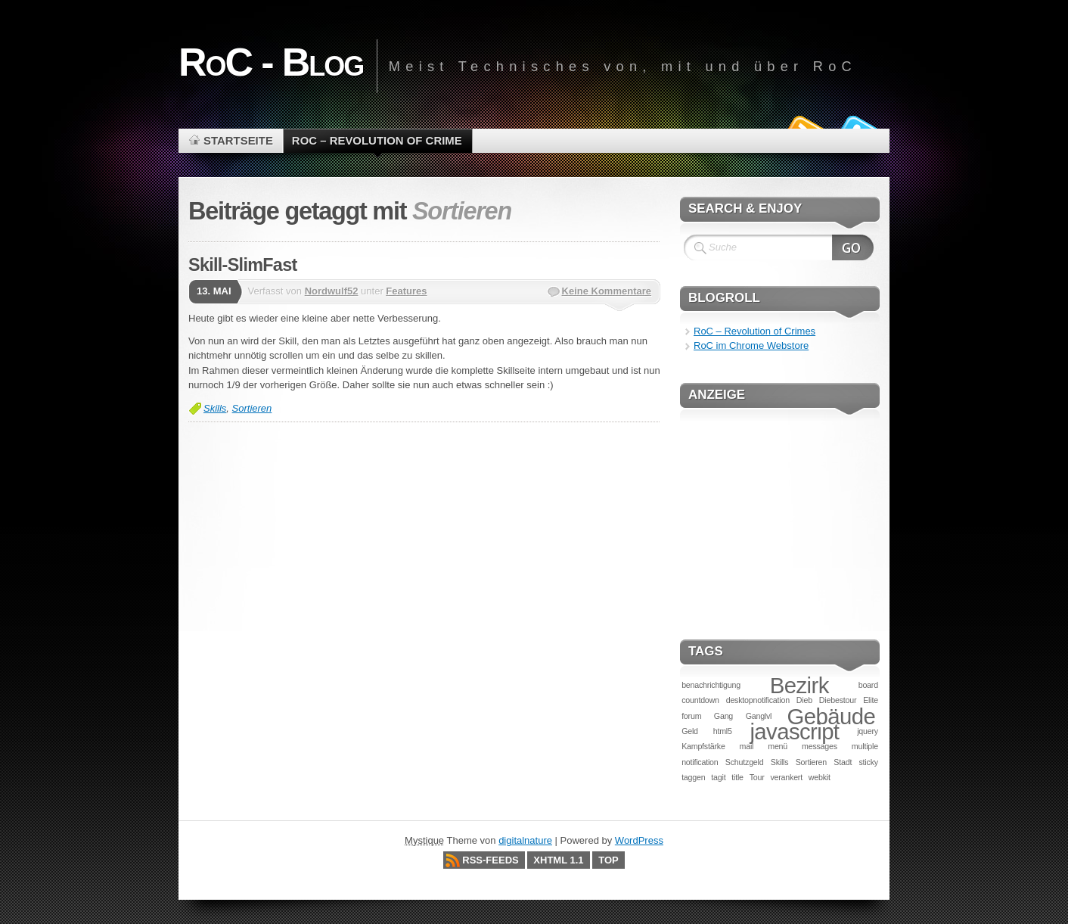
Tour (757, 777)
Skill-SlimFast (242, 265)
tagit (718, 777)
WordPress (639, 840)
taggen (693, 777)
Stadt (843, 762)
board (868, 684)
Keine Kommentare (606, 291)
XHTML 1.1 (558, 860)
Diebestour (837, 700)
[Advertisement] (779, 515)
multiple (865, 746)
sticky (868, 762)
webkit (819, 777)
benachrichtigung (710, 684)
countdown (700, 700)
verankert (786, 777)
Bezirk (799, 685)
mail (747, 746)
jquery (867, 731)
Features (406, 291)
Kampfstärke (703, 746)
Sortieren (252, 408)
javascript (794, 731)
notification (699, 762)
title (737, 777)
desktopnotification (758, 700)
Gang (723, 715)
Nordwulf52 (332, 291)
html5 (722, 731)
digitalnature (525, 840)
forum (691, 715)
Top (608, 860)
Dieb (804, 700)
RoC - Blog (271, 62)
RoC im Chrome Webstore (751, 345)
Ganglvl (759, 715)
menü (777, 746)
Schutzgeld (744, 762)
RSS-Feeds (490, 860)
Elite (870, 700)
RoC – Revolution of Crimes (754, 331)
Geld (689, 731)
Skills (214, 408)
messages (819, 746)
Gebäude (831, 716)
